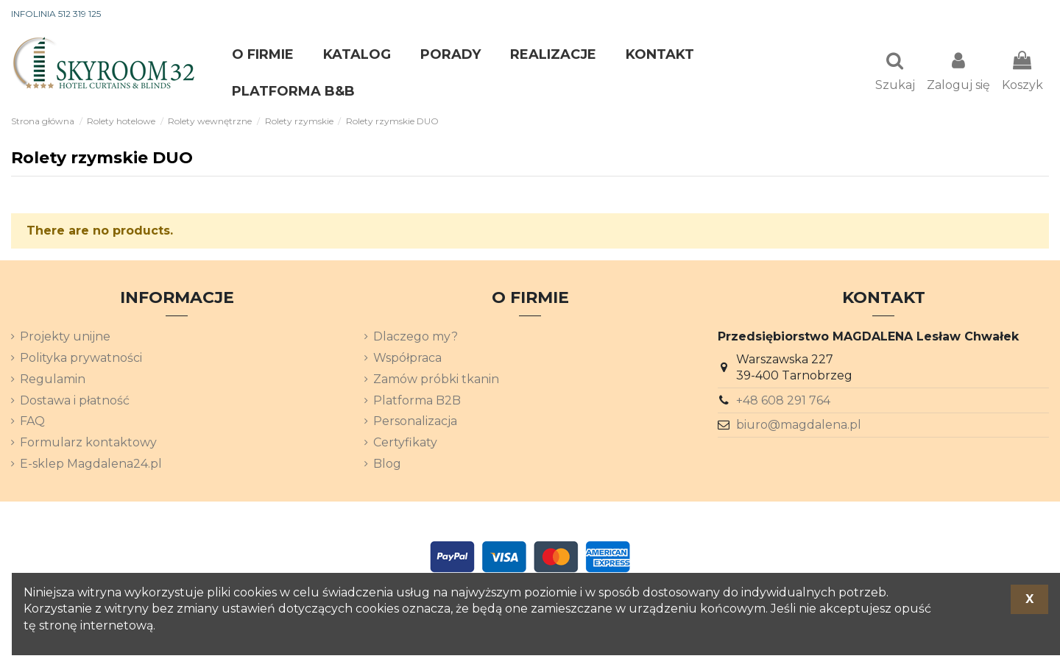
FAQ (32, 422)
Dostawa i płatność (75, 402)
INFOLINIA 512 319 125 (56, 13)
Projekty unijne (65, 338)
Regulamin (52, 381)
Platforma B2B (417, 402)
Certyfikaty (405, 444)
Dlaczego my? (415, 338)
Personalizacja (415, 422)
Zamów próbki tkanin (436, 381)
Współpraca (407, 359)
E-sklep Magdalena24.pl (91, 465)
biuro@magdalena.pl (798, 426)
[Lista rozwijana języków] (1022, 15)
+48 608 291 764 (783, 402)
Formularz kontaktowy (88, 444)
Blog (387, 465)
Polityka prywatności (81, 359)
